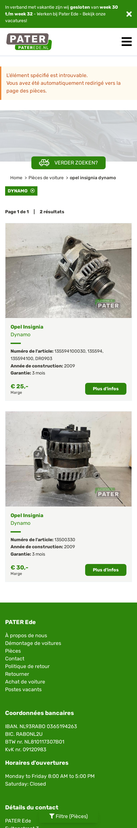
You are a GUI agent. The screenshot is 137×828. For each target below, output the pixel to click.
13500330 (64, 539)
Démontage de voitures (33, 643)
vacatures (15, 20)
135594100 (22, 358)
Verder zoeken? (68, 162)
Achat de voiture (25, 682)
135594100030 (69, 351)
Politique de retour (27, 666)
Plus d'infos (106, 389)
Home (16, 178)
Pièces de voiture (46, 178)
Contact (14, 659)
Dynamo (21, 191)
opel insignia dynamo (93, 178)
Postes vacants (23, 689)
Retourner (17, 674)
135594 (94, 351)
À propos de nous (26, 635)
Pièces (13, 651)
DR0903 (43, 358)
